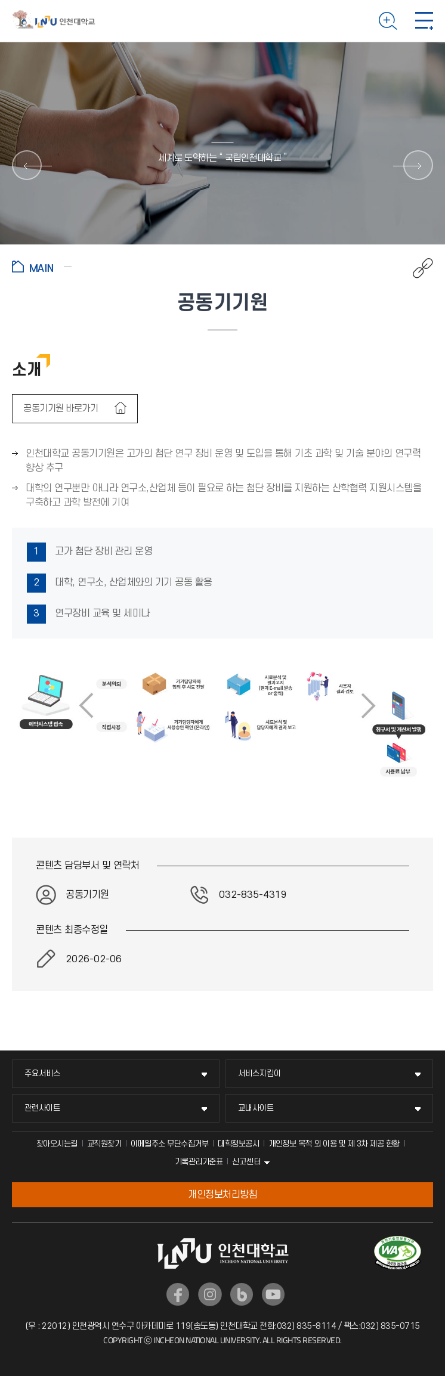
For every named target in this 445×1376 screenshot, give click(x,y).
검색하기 (388, 21)
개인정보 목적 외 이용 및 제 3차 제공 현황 (334, 1143)
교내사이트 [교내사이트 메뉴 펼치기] (256, 1108)
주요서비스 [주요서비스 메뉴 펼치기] (42, 1073)
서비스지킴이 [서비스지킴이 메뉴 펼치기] (259, 1073)
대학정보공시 (238, 1143)
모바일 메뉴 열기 (424, 21)
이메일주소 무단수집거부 (169, 1143)
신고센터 (246, 1161)
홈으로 (42, 266)
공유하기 (416, 268)
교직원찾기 (104, 1143)
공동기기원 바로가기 (61, 408)
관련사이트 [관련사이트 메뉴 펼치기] (42, 1108)
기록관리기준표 (199, 1161)
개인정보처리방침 (222, 1194)
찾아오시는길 (57, 1143)
